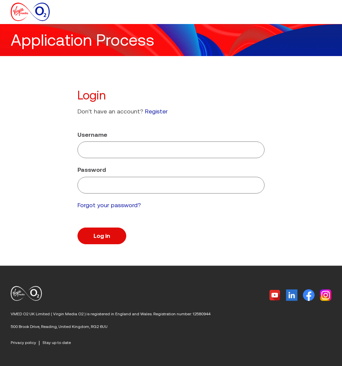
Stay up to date (56, 342)
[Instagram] (325, 295)
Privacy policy (23, 342)
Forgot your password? (109, 205)
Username (92, 134)
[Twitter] (275, 295)
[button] (327, 12)
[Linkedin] (292, 295)
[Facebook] (309, 295)
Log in (102, 235)
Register (156, 111)
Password (91, 169)
